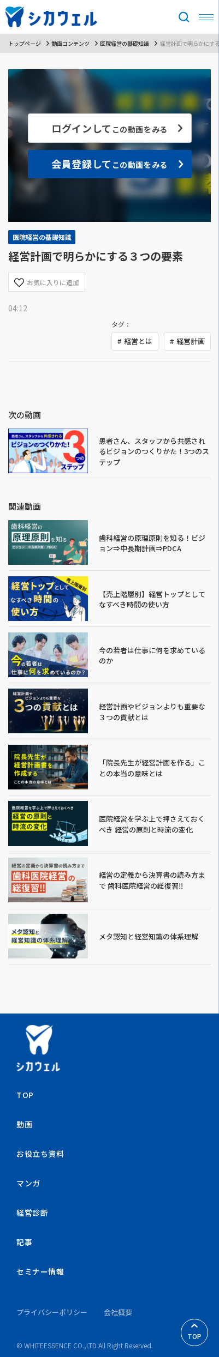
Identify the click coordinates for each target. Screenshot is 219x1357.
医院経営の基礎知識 (124, 43)
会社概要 (118, 1312)
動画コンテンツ (70, 43)
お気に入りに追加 (46, 282)
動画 (24, 1124)
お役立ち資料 (40, 1153)
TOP (194, 1332)
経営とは (138, 341)
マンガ (28, 1183)
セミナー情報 (40, 1271)
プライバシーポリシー (51, 1312)
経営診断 (32, 1212)
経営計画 (190, 341)
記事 (24, 1242)
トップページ (24, 43)
